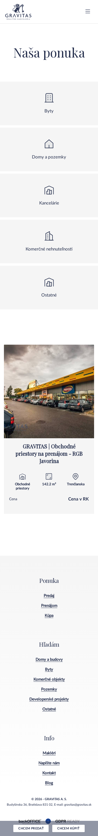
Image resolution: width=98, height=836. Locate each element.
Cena (13, 499)
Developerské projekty (49, 699)
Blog (49, 783)
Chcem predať (31, 828)
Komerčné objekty (49, 679)
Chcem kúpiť (68, 828)
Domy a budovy (49, 660)
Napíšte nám (49, 763)
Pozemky (49, 689)
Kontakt (49, 773)
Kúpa (49, 616)
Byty (49, 670)
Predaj (49, 596)
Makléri (49, 753)
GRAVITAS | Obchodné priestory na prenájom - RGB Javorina (49, 453)
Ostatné (49, 709)
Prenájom (49, 606)
